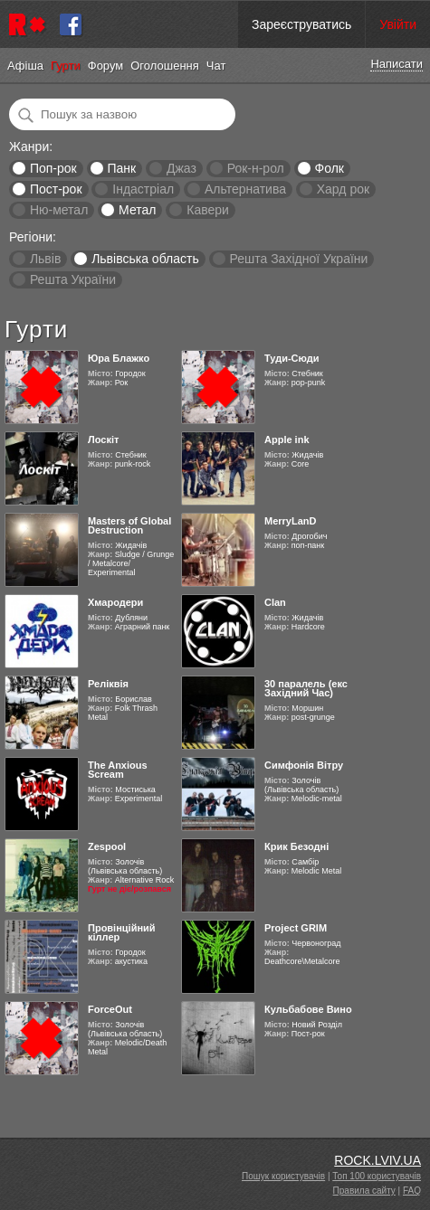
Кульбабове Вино (308, 1009)
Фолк (329, 168)
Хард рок (343, 189)
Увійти (397, 24)
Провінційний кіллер (122, 932)
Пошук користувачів (283, 1176)
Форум (106, 65)
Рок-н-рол (255, 168)
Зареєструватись (301, 24)
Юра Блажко (118, 358)
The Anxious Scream (118, 770)
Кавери (207, 210)
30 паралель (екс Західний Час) (306, 688)
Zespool (107, 846)
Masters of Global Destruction (129, 525)
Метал (137, 210)
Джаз (181, 168)
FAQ (412, 1191)
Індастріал (143, 189)
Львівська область (145, 258)
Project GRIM (295, 927)
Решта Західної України (298, 258)
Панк (121, 168)
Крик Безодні (296, 846)
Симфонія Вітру (303, 765)
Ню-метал (59, 210)
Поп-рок (53, 168)
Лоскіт (103, 439)
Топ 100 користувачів (376, 1176)
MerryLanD (290, 520)
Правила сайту (364, 1191)
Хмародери (115, 602)
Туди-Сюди (292, 358)
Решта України (73, 279)
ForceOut (110, 1009)
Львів (45, 258)
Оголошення (164, 65)
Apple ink (287, 439)
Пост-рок (56, 189)
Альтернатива (245, 189)
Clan (275, 602)
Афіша (25, 65)
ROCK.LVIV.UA (377, 1160)
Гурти (66, 65)
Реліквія (108, 683)
